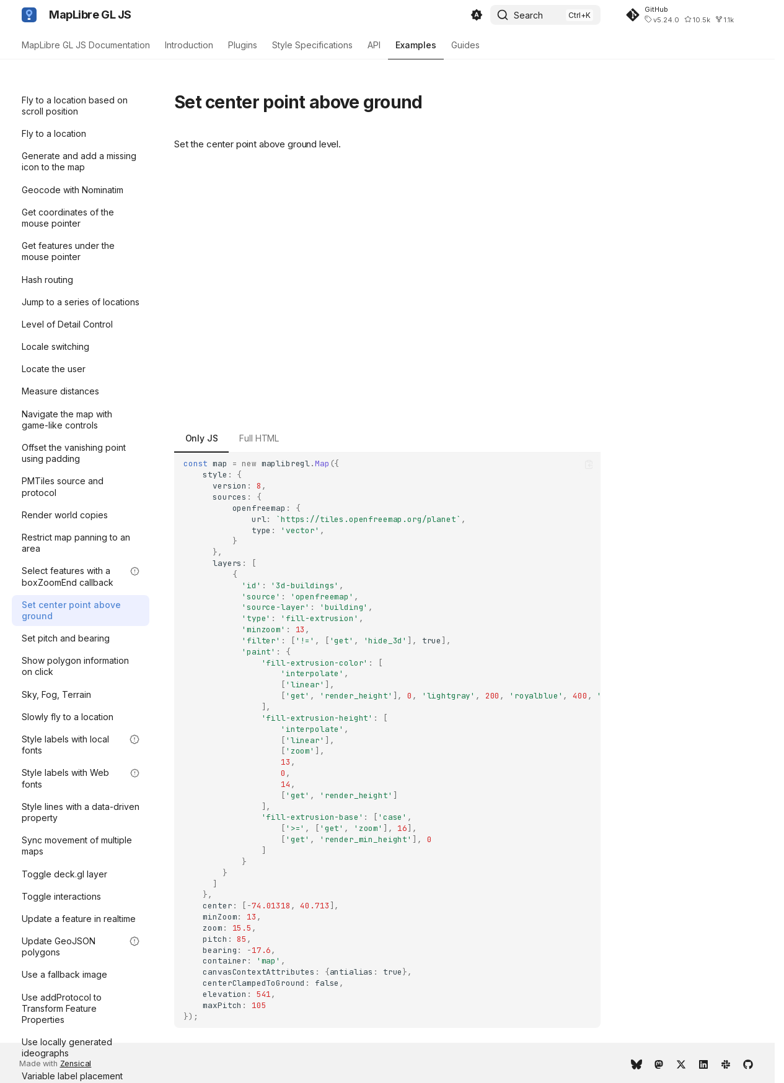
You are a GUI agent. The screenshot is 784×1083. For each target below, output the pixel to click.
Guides (465, 45)
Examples (415, 45)
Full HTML (259, 438)
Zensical (76, 1063)
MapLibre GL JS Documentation (86, 45)
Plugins (242, 45)
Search (528, 15)
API (374, 45)
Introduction (189, 45)
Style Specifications (312, 45)
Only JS (201, 438)
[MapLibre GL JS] (29, 14)
